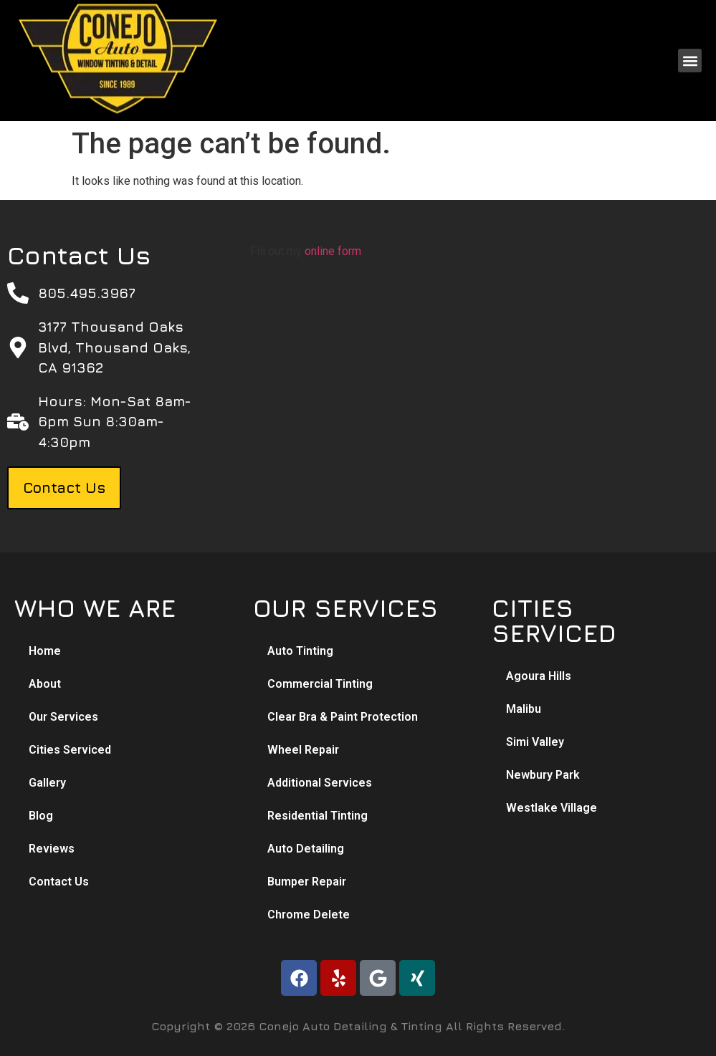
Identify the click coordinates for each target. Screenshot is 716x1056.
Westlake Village (551, 808)
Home (45, 651)
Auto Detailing (305, 848)
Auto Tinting (300, 651)
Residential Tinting (317, 815)
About (45, 684)
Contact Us (59, 881)
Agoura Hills (538, 676)
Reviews (52, 848)
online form (333, 251)
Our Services (63, 717)
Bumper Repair (306, 881)
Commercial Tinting (320, 684)
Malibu (523, 709)
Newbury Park (543, 775)
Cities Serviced (70, 750)
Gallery (47, 782)
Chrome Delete (308, 914)
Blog (41, 815)
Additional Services (319, 782)
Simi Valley (535, 742)
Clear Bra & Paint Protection (342, 717)
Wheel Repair (303, 750)
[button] (690, 60)
